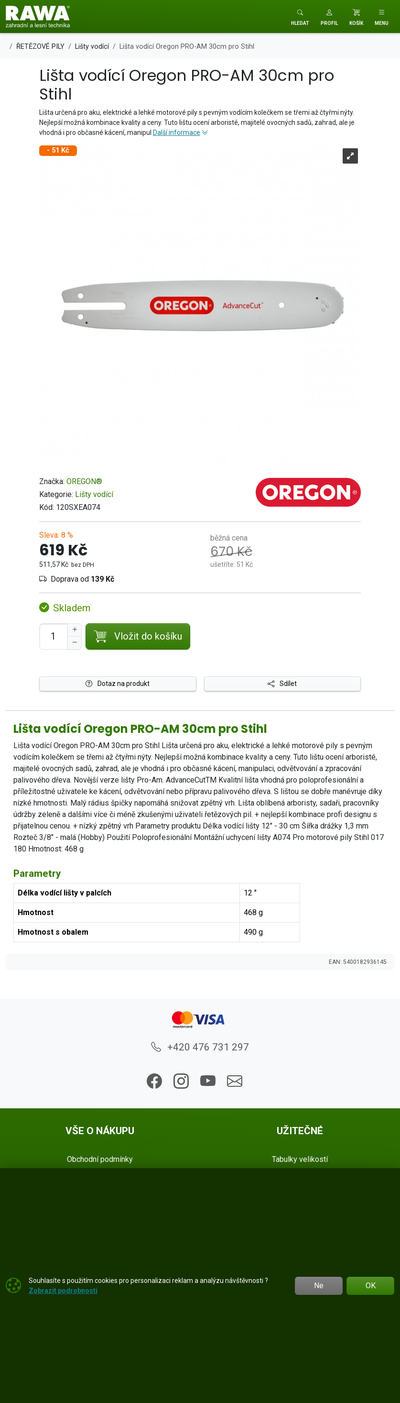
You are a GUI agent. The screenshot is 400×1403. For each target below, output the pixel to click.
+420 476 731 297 (200, 1047)
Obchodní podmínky (100, 1159)
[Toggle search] (300, 16)
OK (371, 1285)
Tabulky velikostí (300, 1159)
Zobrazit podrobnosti (63, 1290)
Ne (319, 1285)
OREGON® (84, 481)
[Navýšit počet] (74, 630)
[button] (329, 16)
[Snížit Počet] (74, 643)
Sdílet (282, 683)
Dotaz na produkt (118, 683)
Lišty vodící (94, 494)
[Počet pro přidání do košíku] (53, 636)
